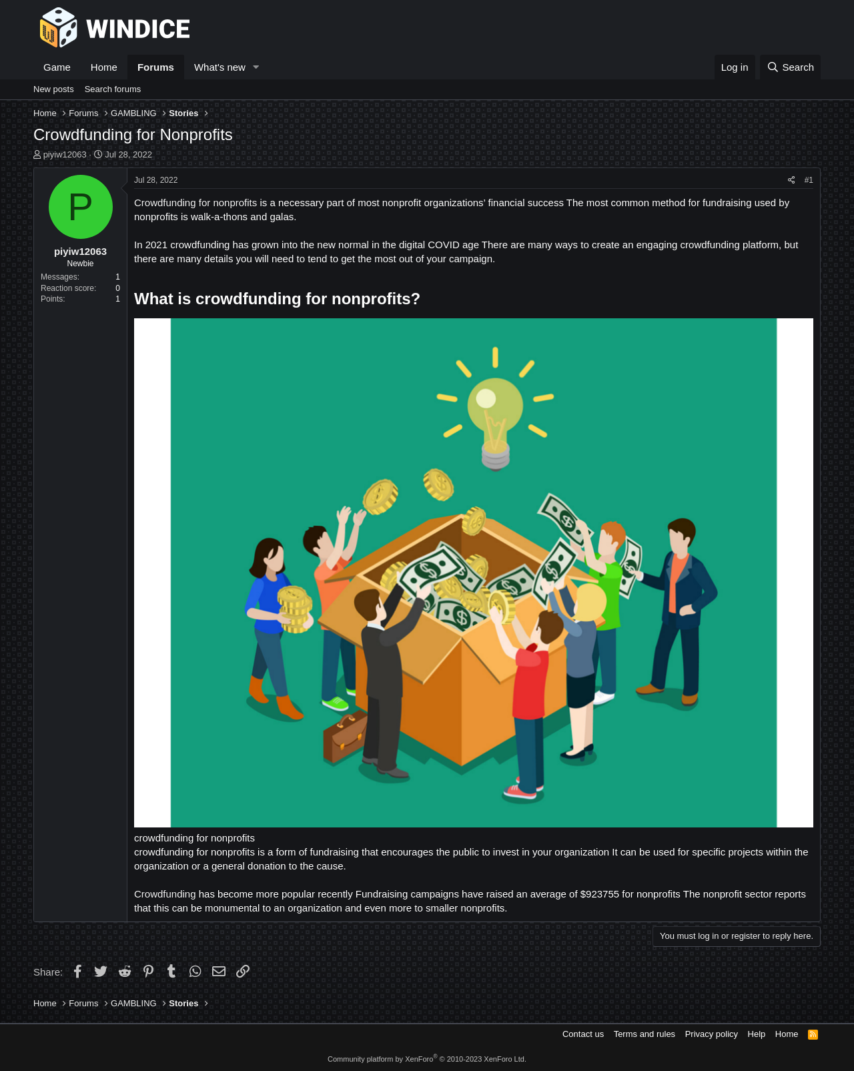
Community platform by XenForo (427, 1059)
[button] (256, 67)
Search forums (113, 89)
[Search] (790, 67)
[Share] (791, 180)
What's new (220, 67)
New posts (53, 89)
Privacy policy (711, 1034)
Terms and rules (644, 1034)
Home (104, 67)
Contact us (583, 1034)
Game (57, 67)
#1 (809, 180)
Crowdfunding (165, 894)
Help (757, 1034)
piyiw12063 (65, 154)
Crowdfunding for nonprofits (195, 202)
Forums (155, 67)
